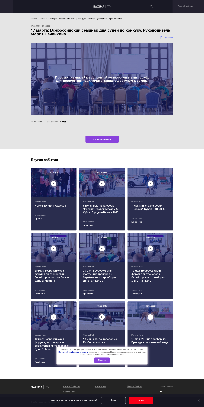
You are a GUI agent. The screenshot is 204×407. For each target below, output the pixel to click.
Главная (34, 19)
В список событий (102, 139)
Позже (113, 400)
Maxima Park (69, 392)
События (43, 19)
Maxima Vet (100, 386)
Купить (141, 400)
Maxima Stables (134, 386)
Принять (102, 360)
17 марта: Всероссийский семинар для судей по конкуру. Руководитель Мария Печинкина (86, 19)
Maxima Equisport (71, 386)
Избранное (168, 38)
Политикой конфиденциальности (73, 352)
